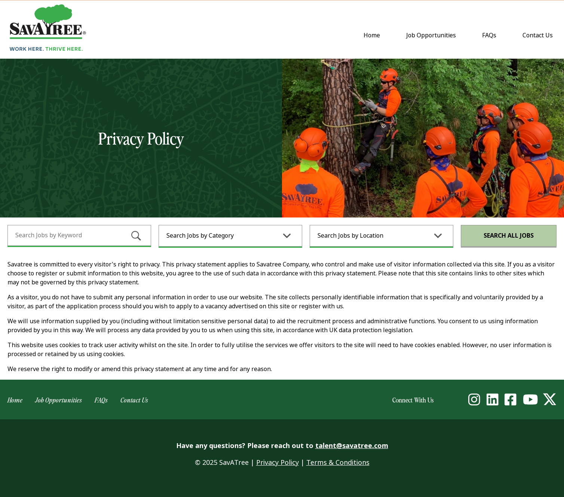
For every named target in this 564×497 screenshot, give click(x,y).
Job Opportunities (431, 35)
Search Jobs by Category (200, 235)
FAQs (489, 35)
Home (372, 35)
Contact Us (539, 36)
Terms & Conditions (338, 462)
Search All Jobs (509, 235)
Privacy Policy (277, 462)
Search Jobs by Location (350, 235)
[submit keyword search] (136, 235)
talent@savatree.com (351, 446)
